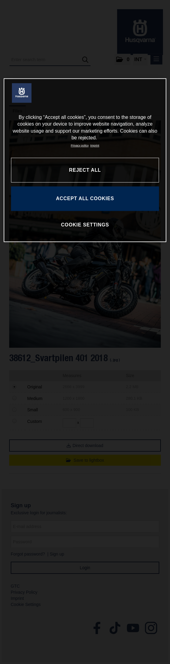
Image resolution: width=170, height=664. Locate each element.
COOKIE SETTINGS (85, 224)
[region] (85, 160)
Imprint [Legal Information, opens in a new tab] (94, 145)
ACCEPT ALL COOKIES (85, 198)
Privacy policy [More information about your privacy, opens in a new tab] (80, 145)
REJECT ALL (85, 170)
